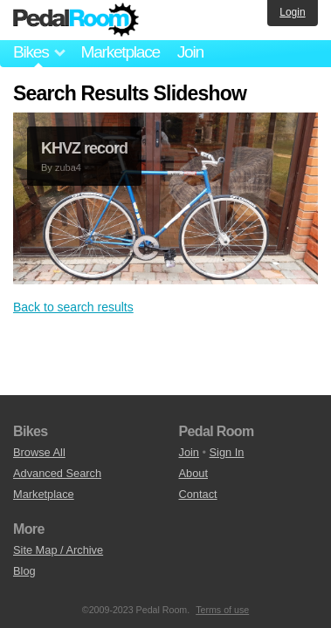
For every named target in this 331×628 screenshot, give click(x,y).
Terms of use (222, 609)
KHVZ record (84, 148)
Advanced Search (57, 473)
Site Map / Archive (58, 549)
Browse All (39, 452)
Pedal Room (76, 20)
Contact (198, 494)
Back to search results (73, 307)
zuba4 (68, 167)
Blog (24, 570)
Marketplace (119, 52)
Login (292, 12)
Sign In (227, 452)
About (193, 473)
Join (190, 52)
